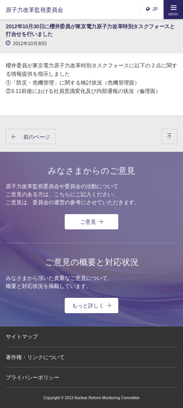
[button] (173, 9)
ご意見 (91, 222)
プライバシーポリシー (32, 377)
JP (152, 9)
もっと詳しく (91, 305)
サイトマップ (22, 336)
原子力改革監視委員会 (34, 10)
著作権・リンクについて (35, 357)
